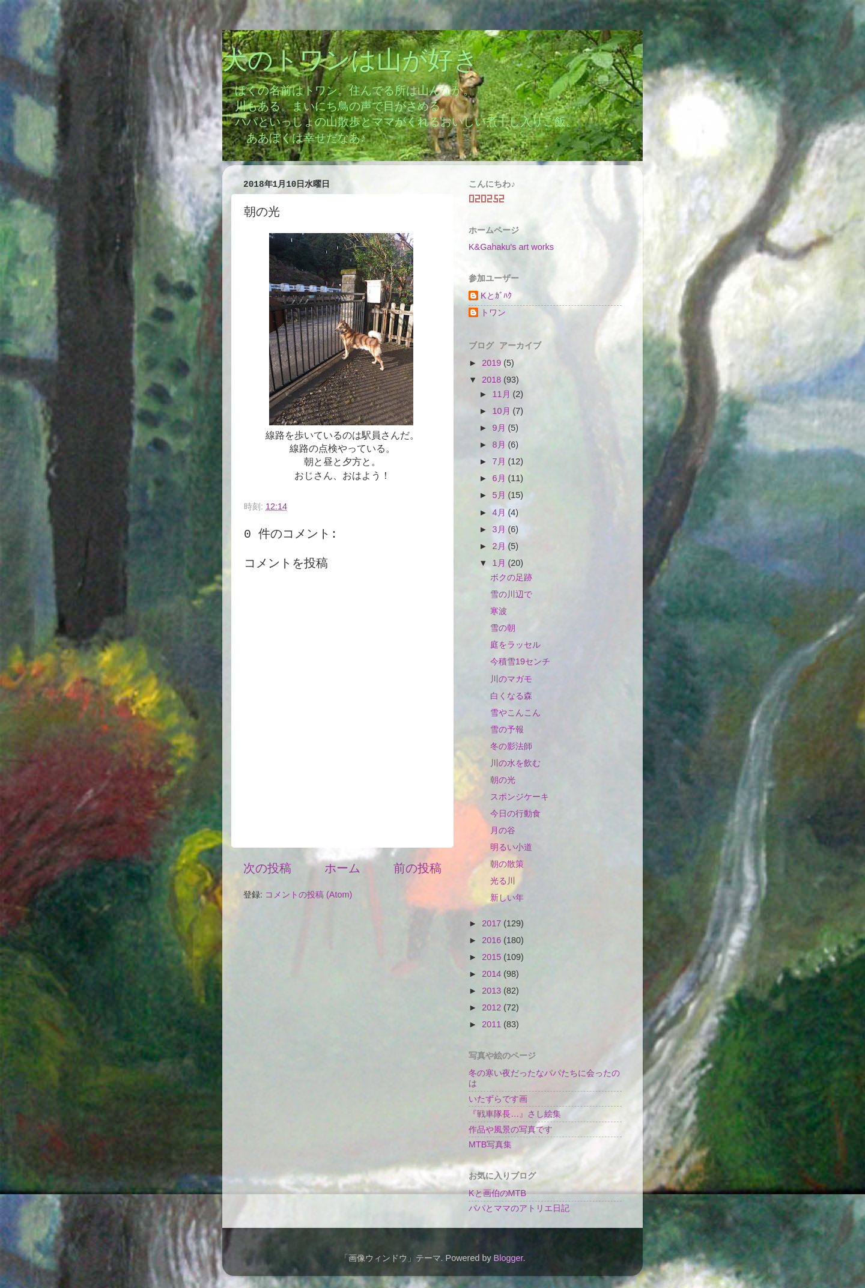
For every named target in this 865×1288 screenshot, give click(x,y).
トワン (493, 312)
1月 (500, 563)
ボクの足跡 (511, 577)
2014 (492, 974)
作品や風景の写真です (511, 1129)
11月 (503, 394)
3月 (500, 529)
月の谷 (502, 830)
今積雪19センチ (520, 661)
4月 (500, 512)
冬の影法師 (511, 746)
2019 (492, 363)
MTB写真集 (490, 1144)
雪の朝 (502, 628)
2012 (492, 1007)
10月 (503, 411)
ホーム (342, 868)
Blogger (508, 1258)
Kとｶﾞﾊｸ (496, 295)
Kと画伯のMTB (497, 1193)
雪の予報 (507, 729)
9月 (500, 428)
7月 (500, 461)
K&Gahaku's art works (511, 247)
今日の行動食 (515, 813)
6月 (500, 478)
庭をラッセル (515, 644)
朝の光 (502, 780)
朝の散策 (507, 864)
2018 (492, 379)
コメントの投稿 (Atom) (308, 894)
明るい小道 (511, 847)
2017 (492, 923)
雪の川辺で (511, 594)
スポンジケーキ (519, 796)
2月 (500, 546)
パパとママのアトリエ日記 (519, 1208)
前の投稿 (417, 868)
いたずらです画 (498, 1099)
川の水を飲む (515, 763)
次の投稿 (267, 868)
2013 (492, 990)
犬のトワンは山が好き (350, 61)
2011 (492, 1024)
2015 (492, 957)
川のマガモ (511, 679)
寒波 (498, 611)
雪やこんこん (515, 712)
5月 (500, 495)
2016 (492, 940)
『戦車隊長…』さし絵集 (515, 1114)
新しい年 (507, 897)
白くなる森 (511, 695)
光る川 (502, 881)
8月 (500, 444)
